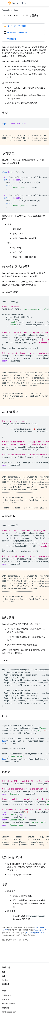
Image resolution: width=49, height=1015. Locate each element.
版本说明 (5, 999)
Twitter (5, 980)
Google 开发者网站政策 (35, 933)
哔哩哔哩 (5, 984)
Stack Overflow (8, 1004)
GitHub (5, 976)
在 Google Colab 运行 (15, 25)
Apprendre (6, 10)
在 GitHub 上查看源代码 (15, 32)
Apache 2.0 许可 (40, 930)
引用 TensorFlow (9, 1012)
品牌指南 (5, 1008)
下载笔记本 (10, 39)
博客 (4, 972)
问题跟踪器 (6, 995)
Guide (16, 10)
